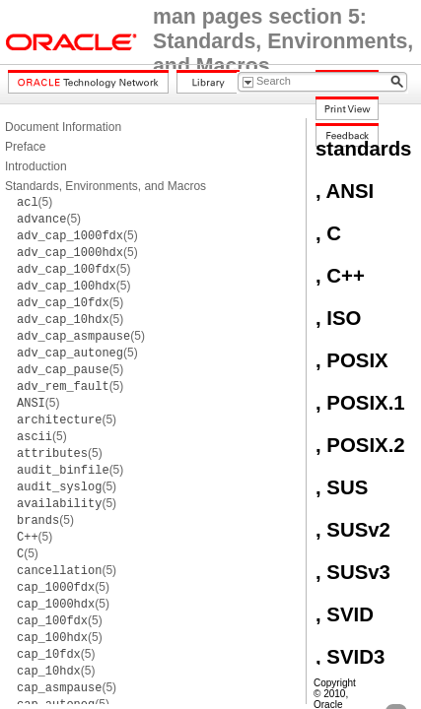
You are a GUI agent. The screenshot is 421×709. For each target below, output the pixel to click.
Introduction (36, 166)
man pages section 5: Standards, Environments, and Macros (283, 41)
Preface (25, 147)
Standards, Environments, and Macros (105, 186)
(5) (34, 202)
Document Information (63, 127)
